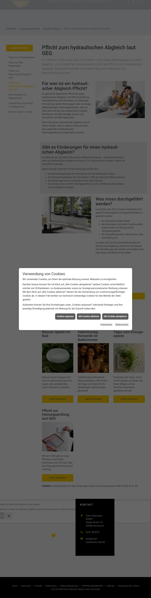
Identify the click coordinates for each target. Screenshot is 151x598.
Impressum (106, 324)
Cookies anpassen (65, 316)
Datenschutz (121, 324)
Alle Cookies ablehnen (88, 316)
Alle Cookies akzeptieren (115, 316)
